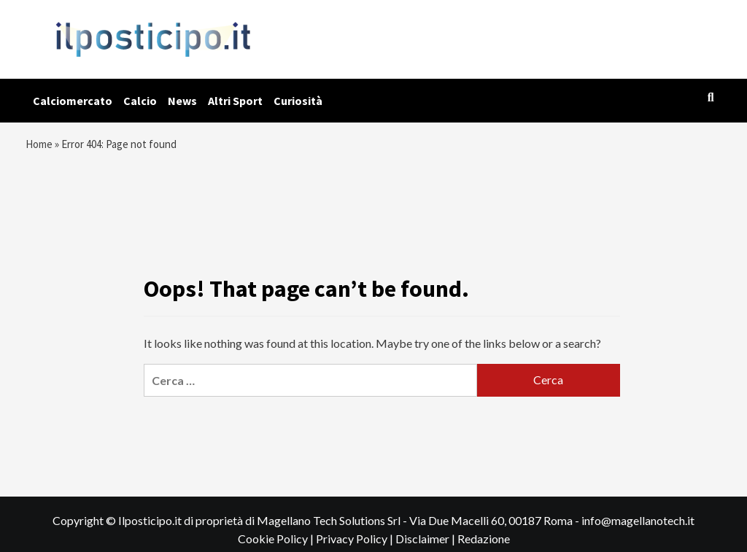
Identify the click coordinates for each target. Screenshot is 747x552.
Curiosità (298, 100)
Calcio (140, 100)
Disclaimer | (426, 544)
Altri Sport (235, 100)
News (182, 100)
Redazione (483, 544)
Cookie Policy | (277, 544)
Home (41, 146)
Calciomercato (72, 100)
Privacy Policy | (355, 544)
